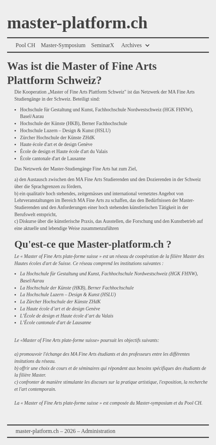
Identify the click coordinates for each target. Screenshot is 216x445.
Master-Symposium (63, 45)
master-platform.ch (77, 23)
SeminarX (102, 45)
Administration (98, 431)
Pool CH (25, 45)
